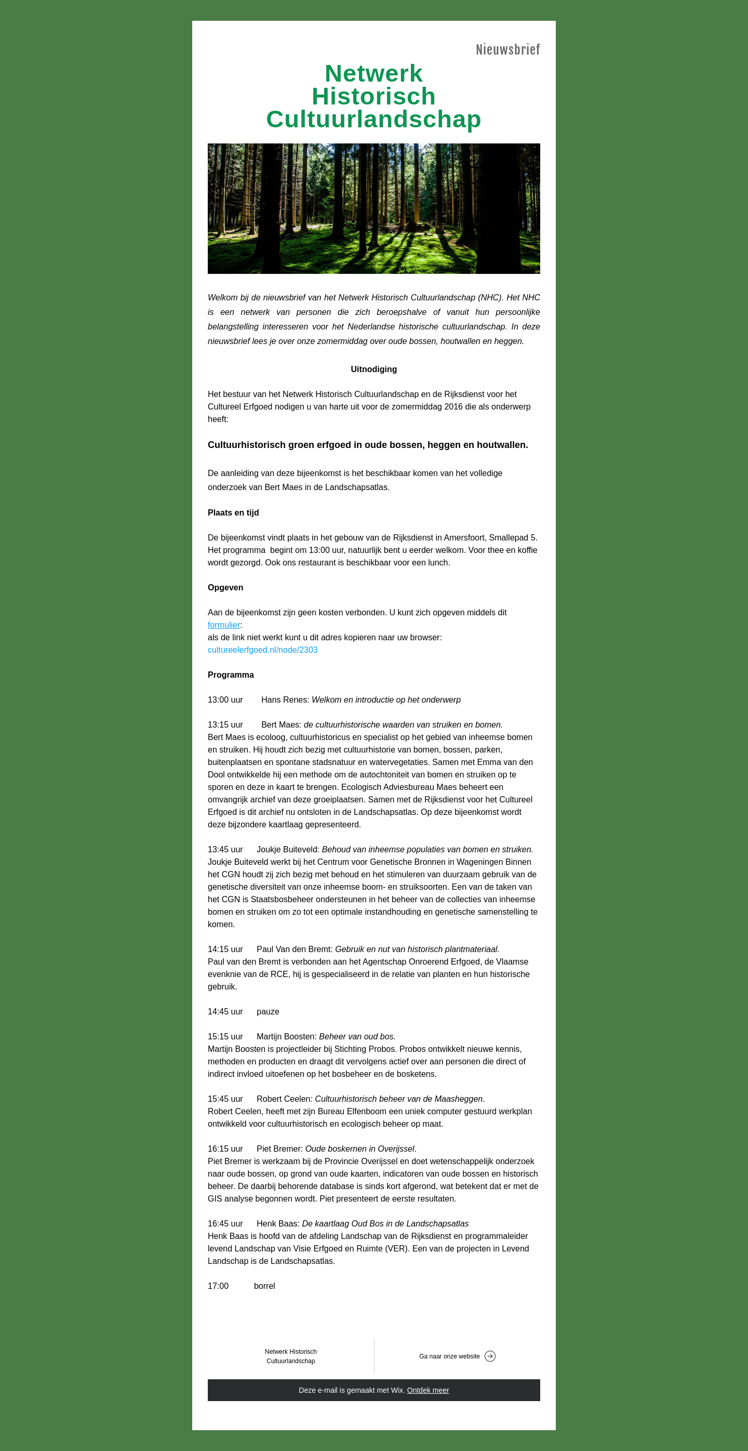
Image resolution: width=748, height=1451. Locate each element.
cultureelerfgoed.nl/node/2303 (263, 649)
